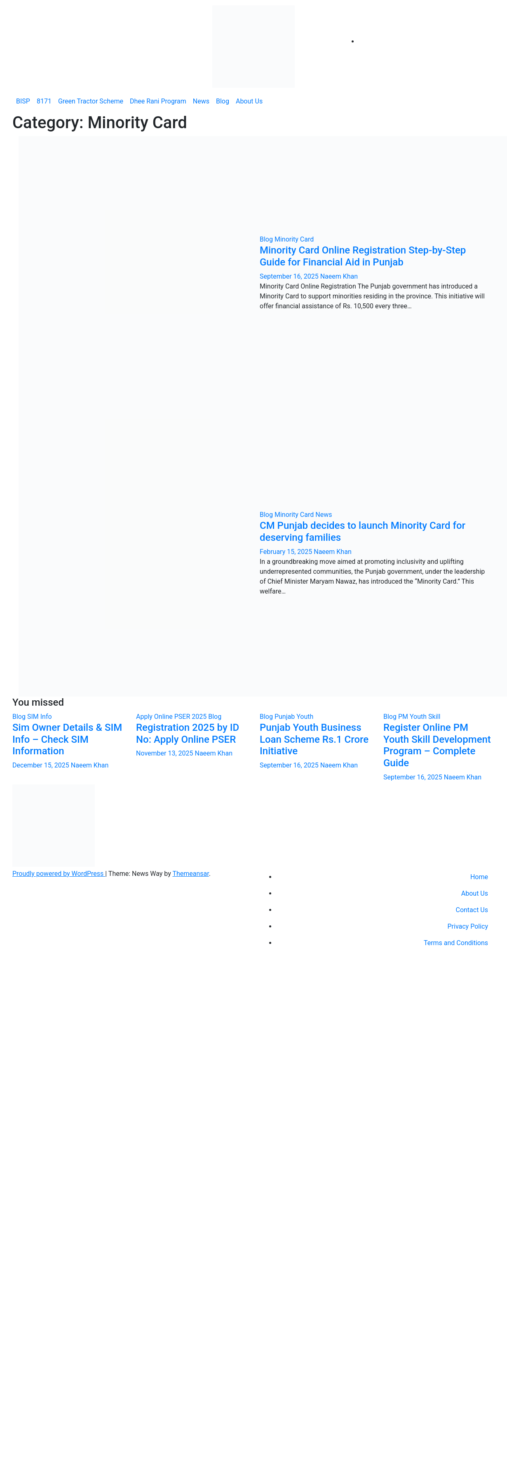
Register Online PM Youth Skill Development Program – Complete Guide (437, 745)
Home (479, 877)
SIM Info (39, 716)
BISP (23, 101)
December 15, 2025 (41, 765)
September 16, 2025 (290, 276)
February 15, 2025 (287, 552)
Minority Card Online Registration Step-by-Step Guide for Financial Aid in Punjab (363, 256)
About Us (249, 101)
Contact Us (471, 910)
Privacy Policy (468, 926)
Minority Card (294, 239)
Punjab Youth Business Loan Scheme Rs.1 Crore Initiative (314, 739)
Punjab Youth (294, 716)
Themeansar (190, 874)
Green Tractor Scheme (90, 101)
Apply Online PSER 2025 (172, 716)
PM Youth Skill (419, 716)
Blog (222, 101)
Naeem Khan (339, 276)
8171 (44, 101)
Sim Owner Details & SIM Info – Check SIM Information (67, 739)
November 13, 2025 (165, 753)
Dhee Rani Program (158, 101)
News (201, 101)
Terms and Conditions (456, 943)
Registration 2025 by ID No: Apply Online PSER (187, 733)
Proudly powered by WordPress (58, 874)
